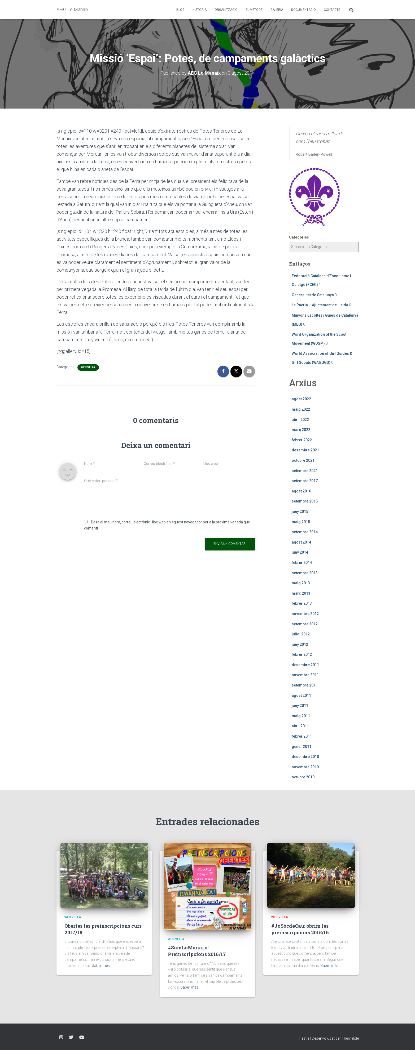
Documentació (303, 10)
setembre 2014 (305, 532)
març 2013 (301, 593)
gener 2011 (301, 746)
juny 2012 (300, 644)
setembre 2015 (305, 501)
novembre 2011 (305, 675)
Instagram (60, 1037)
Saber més (101, 965)
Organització (226, 10)
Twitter (71, 1037)
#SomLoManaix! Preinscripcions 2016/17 (197, 950)
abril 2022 (300, 420)
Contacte (332, 10)
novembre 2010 (305, 767)
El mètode (254, 10)
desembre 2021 (305, 450)
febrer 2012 (302, 654)
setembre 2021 (305, 471)
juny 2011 (300, 705)
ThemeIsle (350, 1038)
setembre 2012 (305, 624)
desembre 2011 (305, 665)
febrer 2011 (302, 736)
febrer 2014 (302, 562)
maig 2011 (301, 716)
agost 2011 (301, 695)
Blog (180, 10)
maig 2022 (301, 409)
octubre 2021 (303, 460)
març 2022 (301, 430)
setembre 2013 (305, 573)
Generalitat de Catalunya (313, 295)
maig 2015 (301, 522)
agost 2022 (301, 399)
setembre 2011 (305, 685)
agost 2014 (301, 542)
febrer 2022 (302, 440)
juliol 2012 (301, 634)
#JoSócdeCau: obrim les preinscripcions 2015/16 (300, 929)
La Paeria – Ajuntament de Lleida (320, 305)
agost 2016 (301, 491)
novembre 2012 (305, 614)
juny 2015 (300, 511)
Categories (299, 237)
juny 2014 (300, 552)
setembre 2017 (305, 481)
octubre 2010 (303, 777)
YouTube (82, 1037)
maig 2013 (301, 583)
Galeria (276, 10)
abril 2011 (300, 726)
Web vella (88, 367)
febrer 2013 (302, 603)
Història (200, 10)
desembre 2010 (305, 757)
